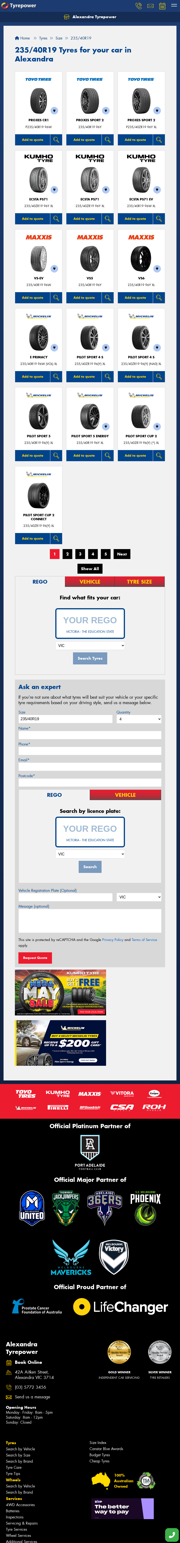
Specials (14, 1488)
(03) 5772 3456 (30, 1328)
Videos (12, 1520)
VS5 (90, 278)
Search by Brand (19, 1401)
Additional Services (21, 1482)
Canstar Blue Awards (106, 1389)
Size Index (98, 1383)
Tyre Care (13, 1407)
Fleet (10, 1507)
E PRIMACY (38, 357)
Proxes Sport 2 (90, 120)
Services (14, 1439)
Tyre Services (16, 1469)
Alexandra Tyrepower (90, 17)
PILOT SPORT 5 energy (90, 436)
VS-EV (38, 278)
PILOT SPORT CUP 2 (141, 436)
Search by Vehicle (20, 1389)
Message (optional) (33, 906)
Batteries (12, 1451)
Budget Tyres (100, 1395)
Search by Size (18, 1395)
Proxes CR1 (39, 120)
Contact (13, 1494)
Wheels (13, 1420)
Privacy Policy (112, 939)
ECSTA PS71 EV (141, 199)
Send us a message (32, 1337)
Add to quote (32, 140)
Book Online (18, 1501)
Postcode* (26, 775)
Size (21, 712)
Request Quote (35, 958)
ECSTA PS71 (38, 199)
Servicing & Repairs (22, 1463)
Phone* (24, 744)
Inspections (14, 1457)
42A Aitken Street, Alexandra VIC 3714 (34, 1315)
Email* (24, 760)
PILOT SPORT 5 (39, 436)
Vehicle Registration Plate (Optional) (47, 890)
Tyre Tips (13, 1414)
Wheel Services (18, 1476)
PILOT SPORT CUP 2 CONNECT (38, 517)
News (11, 1514)
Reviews (14, 1526)
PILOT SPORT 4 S (90, 357)
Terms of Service (144, 939)
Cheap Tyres (99, 1401)
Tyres (11, 1383)
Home (22, 38)
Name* (24, 728)
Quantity (123, 712)
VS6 (141, 278)
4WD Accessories (20, 1445)
